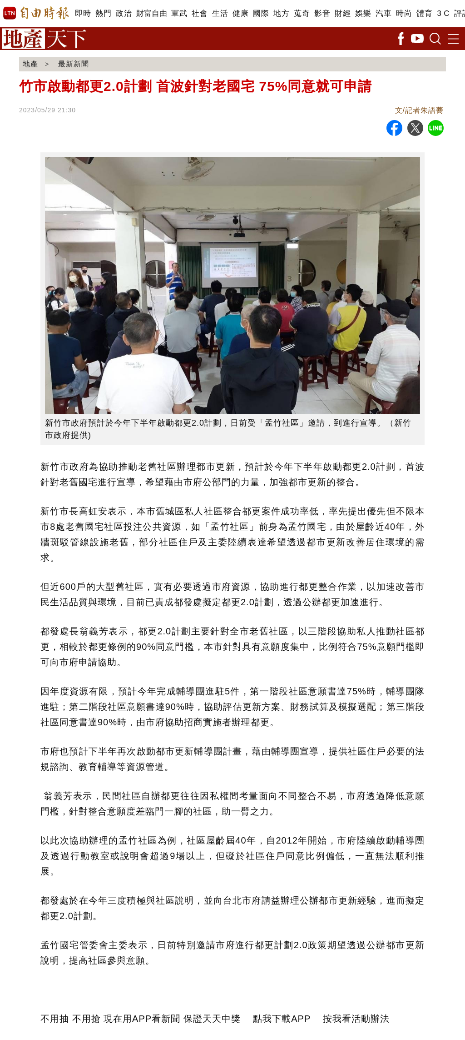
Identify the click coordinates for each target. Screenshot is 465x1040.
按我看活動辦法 (356, 1019)
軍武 (179, 13)
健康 (240, 13)
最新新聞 (73, 64)
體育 (424, 13)
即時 (83, 13)
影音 (322, 13)
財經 (343, 13)
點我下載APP (282, 1019)
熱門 (103, 13)
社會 (200, 13)
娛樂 (363, 13)
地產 (30, 64)
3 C (443, 13)
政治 (124, 13)
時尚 (404, 13)
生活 (220, 13)
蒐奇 (302, 13)
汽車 (383, 13)
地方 (281, 13)
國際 (261, 13)
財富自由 (151, 13)
